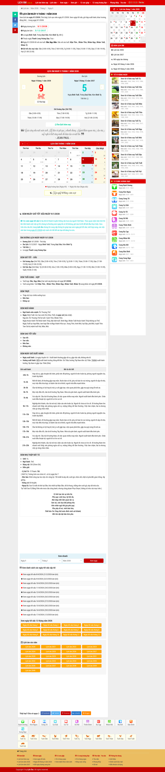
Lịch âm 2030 (71, 656)
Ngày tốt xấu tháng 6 (51, 629)
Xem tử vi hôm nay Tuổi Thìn (131, 112)
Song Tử (44, 724)
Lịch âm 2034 (71, 661)
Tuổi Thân (109, 738)
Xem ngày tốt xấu (39, 759)
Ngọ (51, 42)
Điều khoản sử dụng (116, 764)
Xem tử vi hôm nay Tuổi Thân (132, 146)
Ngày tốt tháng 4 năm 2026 (42, 762)
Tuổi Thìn (66, 738)
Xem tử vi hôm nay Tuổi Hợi (131, 171)
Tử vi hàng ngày (121, 74)
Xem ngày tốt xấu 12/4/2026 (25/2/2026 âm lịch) (41, 592)
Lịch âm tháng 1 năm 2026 (129, 9)
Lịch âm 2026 (71, 651)
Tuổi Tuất (131, 738)
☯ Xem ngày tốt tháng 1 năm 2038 (63, 193)
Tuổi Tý (22, 738)
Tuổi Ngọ (87, 738)
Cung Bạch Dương (125, 185)
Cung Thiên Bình (125, 225)
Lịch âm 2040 (30, 670)
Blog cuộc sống (80, 762)
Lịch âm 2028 (30, 656)
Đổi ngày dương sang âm (41, 764)
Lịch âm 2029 (51, 656)
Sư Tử (66, 724)
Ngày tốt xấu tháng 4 (91, 625)
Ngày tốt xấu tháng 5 (30, 629)
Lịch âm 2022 (71, 646)
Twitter (55, 713)
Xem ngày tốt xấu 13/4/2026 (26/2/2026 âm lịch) (41, 596)
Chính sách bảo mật (116, 762)
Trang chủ (22, 751)
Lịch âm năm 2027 (23, 764)
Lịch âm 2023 (92, 646)
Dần (47, 42)
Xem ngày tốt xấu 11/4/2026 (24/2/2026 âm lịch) (41, 587)
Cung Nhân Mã (124, 238)
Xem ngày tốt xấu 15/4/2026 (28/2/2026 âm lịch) (41, 605)
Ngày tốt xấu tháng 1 (30, 625)
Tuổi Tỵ (77, 738)
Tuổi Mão (55, 738)
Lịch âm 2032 (30, 661)
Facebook (45, 713)
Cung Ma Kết (123, 245)
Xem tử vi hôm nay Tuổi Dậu (131, 154)
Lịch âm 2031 (92, 656)
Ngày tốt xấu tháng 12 (92, 634)
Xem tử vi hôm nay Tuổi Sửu (131, 87)
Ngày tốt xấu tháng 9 (30, 634)
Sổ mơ (94, 764)
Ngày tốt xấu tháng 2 (51, 625)
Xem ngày (64, 2)
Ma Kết (120, 724)
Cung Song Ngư (125, 258)
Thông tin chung (115, 756)
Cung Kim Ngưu (125, 192)
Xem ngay (93, 560)
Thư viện (95, 759)
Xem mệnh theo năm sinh (63, 762)
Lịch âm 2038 (71, 665)
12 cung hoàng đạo (100, 2)
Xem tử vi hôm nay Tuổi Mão (131, 104)
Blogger (86, 713)
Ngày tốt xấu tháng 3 (71, 625)
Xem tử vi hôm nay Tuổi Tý (131, 78)
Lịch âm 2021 (51, 646)
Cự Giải (55, 724)
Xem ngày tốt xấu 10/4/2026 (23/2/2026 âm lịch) (41, 583)
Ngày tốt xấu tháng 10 (51, 634)
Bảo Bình (131, 724)
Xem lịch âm (117, 45)
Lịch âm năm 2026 (23, 762)
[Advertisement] (63, 61)
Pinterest (66, 713)
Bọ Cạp (98, 724)
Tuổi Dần (44, 738)
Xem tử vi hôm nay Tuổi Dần (131, 95)
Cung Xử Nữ (123, 218)
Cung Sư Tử (123, 212)
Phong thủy (114, 2)
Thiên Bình (88, 724)
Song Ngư (23, 732)
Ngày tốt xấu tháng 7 (71, 629)
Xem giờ (75, 2)
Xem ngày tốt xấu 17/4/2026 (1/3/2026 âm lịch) (40, 614)
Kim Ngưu (33, 724)
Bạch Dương (22, 724)
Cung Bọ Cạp (124, 231)
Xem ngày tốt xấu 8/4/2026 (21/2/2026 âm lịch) (40, 574)
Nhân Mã (109, 724)
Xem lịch (21, 756)
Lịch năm (54, 2)
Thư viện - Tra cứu (99, 756)
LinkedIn (76, 713)
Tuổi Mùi (98, 738)
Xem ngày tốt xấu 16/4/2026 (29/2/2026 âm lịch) (41, 610)
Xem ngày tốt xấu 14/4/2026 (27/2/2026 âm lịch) (41, 601)
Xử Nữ (77, 724)
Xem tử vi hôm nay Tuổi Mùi (131, 137)
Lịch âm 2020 (30, 646)
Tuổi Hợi (23, 746)
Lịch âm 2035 (92, 661)
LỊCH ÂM (25, 2)
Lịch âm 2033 (51, 661)
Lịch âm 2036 (30, 665)
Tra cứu (124, 2)
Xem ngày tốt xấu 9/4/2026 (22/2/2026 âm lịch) (40, 579)
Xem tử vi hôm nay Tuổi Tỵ (131, 121)
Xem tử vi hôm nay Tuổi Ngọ (131, 129)
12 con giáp (85, 2)
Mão (55, 42)
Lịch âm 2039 (92, 665)
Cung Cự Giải (124, 205)
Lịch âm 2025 (51, 651)
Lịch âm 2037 (51, 665)
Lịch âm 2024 (30, 651)
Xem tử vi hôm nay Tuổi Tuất (131, 163)
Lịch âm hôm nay (41, 2)
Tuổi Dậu (120, 738)
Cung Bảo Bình (124, 251)
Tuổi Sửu (33, 738)
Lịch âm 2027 (92, 651)
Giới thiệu (112, 759)
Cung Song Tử (124, 198)
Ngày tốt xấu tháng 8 (91, 629)
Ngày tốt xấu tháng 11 (71, 634)
